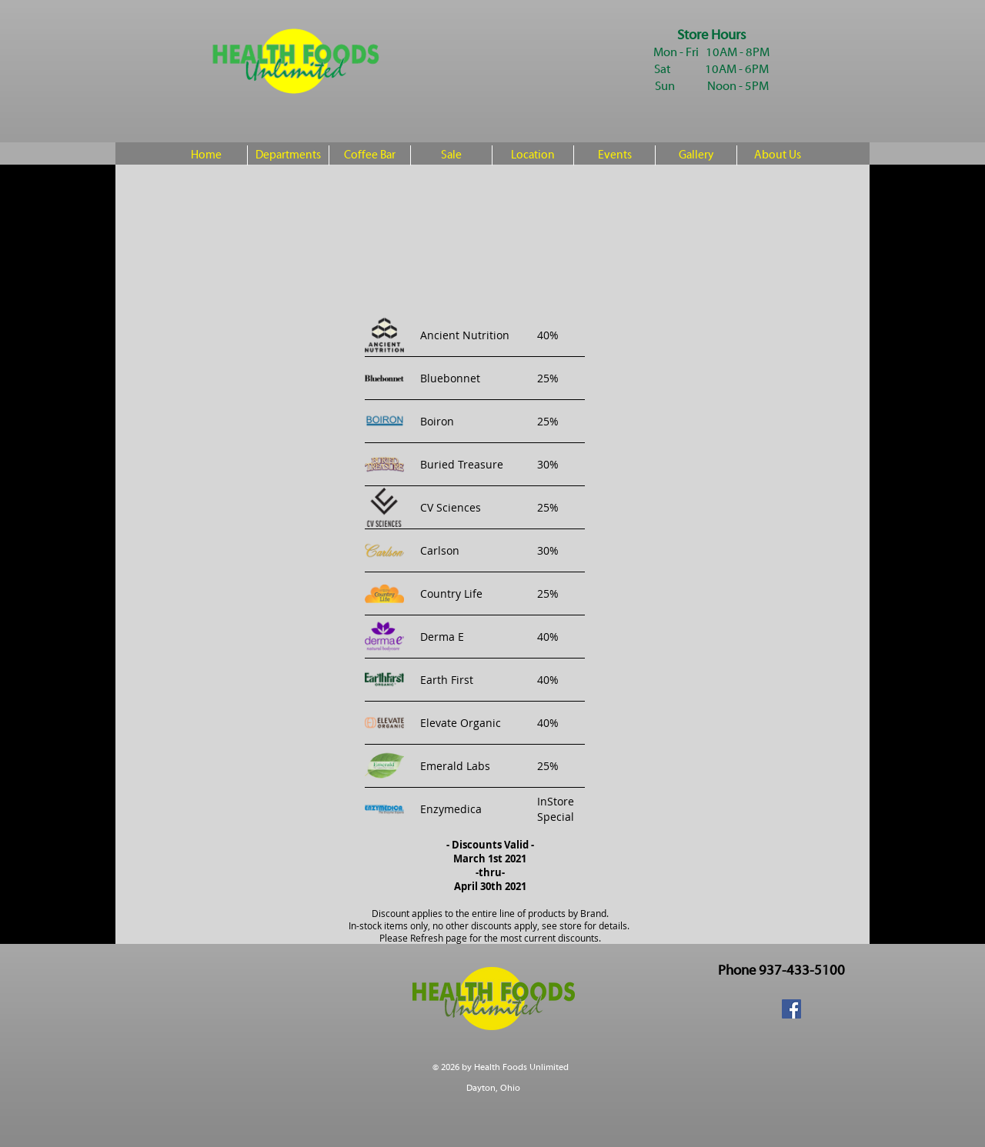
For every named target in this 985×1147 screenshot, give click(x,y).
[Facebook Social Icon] (791, 1009)
